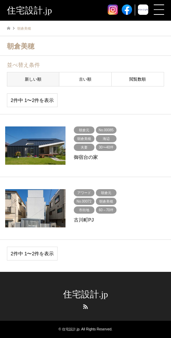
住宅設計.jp (85, 294)
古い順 (85, 79)
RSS (85, 306)
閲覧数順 (137, 79)
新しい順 (33, 79)
